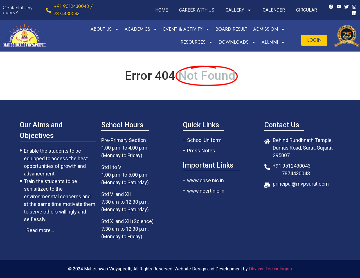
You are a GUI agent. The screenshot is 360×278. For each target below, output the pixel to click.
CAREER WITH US (196, 10)
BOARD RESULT (231, 29)
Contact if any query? (18, 10)
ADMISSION (269, 29)
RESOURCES (197, 42)
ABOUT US (105, 29)
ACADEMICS (141, 29)
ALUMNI (273, 42)
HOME (161, 10)
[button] (314, 40)
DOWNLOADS (237, 42)
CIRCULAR (306, 10)
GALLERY (238, 10)
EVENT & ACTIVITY (186, 29)
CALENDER (274, 10)
